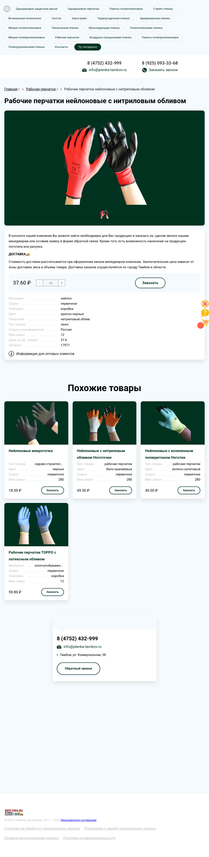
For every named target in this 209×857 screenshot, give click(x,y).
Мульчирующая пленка (104, 27)
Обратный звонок (78, 668)
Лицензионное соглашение (78, 820)
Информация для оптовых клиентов (45, 354)
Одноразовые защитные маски (36, 8)
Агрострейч (79, 18)
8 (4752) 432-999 (104, 63)
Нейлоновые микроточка (31, 451)
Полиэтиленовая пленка (146, 27)
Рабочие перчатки (67, 37)
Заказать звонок (163, 70)
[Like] (205, 306)
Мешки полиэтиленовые (24, 27)
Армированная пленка (155, 18)
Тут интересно (87, 47)
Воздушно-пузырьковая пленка (110, 37)
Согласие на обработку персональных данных (42, 828)
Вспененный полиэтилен (24, 18)
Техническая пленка (64, 27)
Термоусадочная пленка (113, 18)
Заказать (150, 283)
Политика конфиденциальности (89, 838)
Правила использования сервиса (31, 838)
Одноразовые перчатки (83, 8)
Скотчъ (56, 18)
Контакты (61, 47)
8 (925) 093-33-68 (160, 63)
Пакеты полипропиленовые (160, 37)
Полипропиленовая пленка (26, 47)
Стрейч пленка (163, 8)
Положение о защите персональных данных (120, 828)
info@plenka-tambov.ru (108, 70)
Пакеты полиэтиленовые (126, 8)
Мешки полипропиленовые (26, 37)
